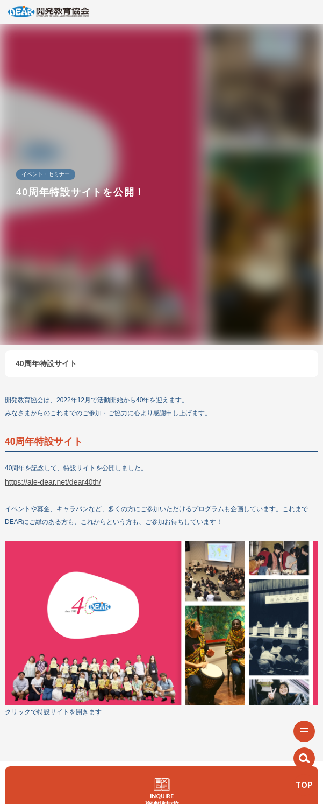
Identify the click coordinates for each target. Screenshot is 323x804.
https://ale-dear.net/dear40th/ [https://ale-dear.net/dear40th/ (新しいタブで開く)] (53, 482)
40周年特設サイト (46, 363)
